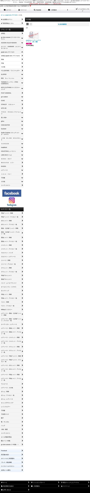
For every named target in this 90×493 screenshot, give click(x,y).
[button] (37, 10)
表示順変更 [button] (62, 24)
